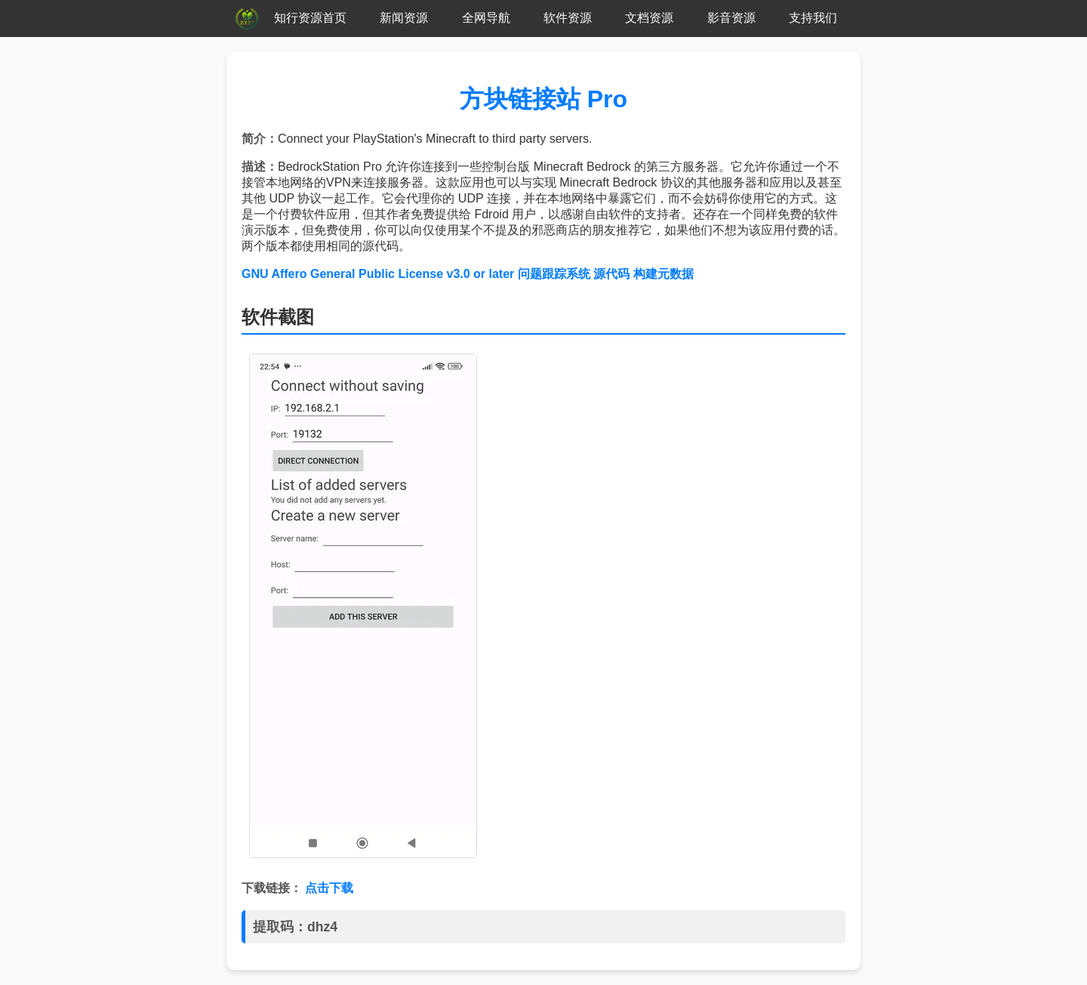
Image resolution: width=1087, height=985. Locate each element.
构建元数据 (663, 273)
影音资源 (731, 17)
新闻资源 (404, 17)
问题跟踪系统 (554, 273)
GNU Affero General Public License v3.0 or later (378, 273)
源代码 (611, 273)
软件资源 (568, 17)
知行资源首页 (310, 17)
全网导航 (486, 17)
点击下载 (329, 888)
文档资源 (649, 17)
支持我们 (813, 17)
